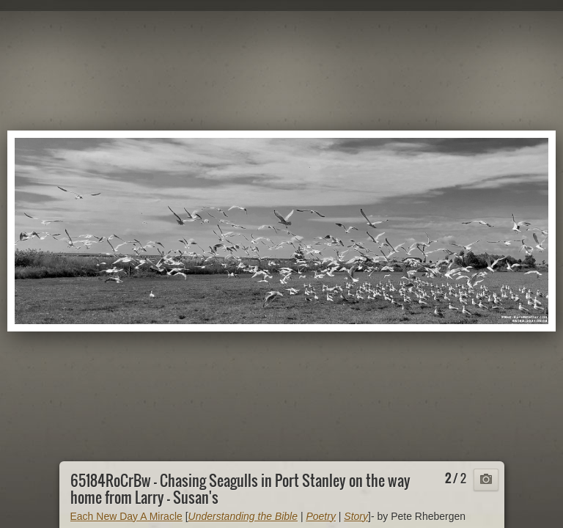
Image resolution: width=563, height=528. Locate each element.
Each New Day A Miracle (126, 516)
